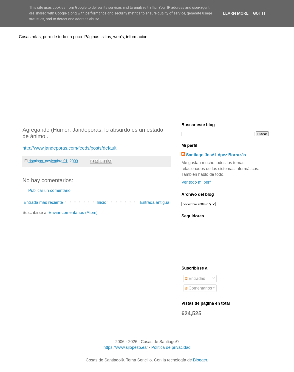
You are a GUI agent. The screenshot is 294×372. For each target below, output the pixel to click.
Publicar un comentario (49, 190)
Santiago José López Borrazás (216, 155)
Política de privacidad (170, 347)
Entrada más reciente (43, 202)
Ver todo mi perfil (196, 182)
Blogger (200, 360)
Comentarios (198, 288)
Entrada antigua (154, 202)
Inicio (101, 202)
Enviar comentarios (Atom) (73, 212)
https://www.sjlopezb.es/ (125, 347)
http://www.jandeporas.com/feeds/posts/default (69, 148)
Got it (259, 13)
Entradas (195, 278)
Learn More (236, 13)
